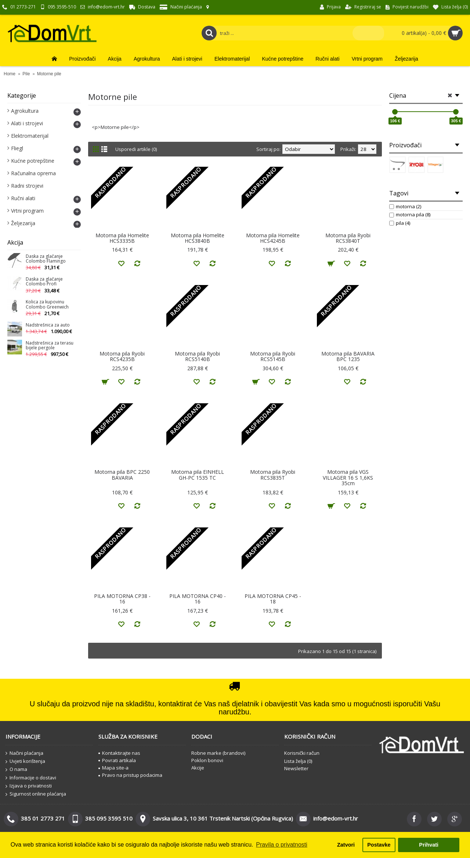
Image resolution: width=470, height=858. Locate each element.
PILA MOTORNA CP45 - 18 (273, 598)
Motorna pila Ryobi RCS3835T (272, 474)
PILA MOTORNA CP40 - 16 (197, 598)
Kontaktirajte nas (119, 753)
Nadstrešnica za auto (48, 325)
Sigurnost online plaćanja (36, 794)
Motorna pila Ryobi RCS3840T (347, 238)
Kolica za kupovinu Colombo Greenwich (47, 304)
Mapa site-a (113, 767)
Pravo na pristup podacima (130, 775)
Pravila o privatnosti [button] (281, 844)
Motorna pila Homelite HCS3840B (197, 238)
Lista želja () (298, 761)
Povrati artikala (117, 760)
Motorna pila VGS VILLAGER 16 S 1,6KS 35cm (348, 477)
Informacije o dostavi (31, 778)
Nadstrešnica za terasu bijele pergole (49, 345)
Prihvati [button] (428, 845)
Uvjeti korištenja (25, 761)
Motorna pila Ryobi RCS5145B (272, 356)
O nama (16, 769)
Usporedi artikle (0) (136, 149)
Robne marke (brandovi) (218, 753)
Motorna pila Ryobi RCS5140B (197, 356)
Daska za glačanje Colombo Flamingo (46, 259)
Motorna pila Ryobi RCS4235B (122, 356)
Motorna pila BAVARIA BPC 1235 (348, 356)
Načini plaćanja (24, 753)
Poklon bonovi (207, 760)
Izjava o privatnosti (29, 786)
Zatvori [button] (346, 845)
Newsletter (296, 768)
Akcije (197, 767)
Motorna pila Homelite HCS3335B (122, 238)
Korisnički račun (301, 753)
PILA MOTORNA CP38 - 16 (122, 598)
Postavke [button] (378, 845)
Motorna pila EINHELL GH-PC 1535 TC (197, 474)
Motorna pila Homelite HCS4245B (273, 238)
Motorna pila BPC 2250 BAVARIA (122, 474)
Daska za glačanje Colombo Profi (44, 282)
